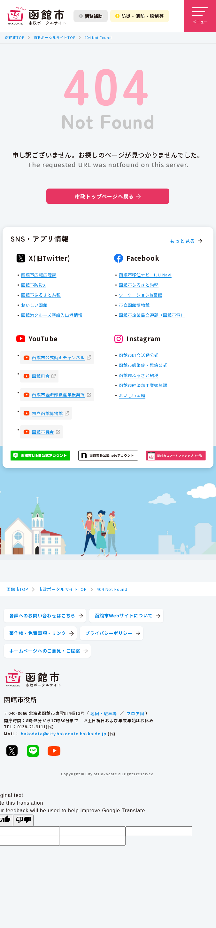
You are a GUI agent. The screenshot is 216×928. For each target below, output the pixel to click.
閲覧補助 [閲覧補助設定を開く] (91, 16)
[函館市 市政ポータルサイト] (36, 16)
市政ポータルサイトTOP (54, 37)
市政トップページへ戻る (108, 196)
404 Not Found (98, 37)
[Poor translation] (23, 820)
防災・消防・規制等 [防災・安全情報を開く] (139, 16)
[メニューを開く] (200, 16)
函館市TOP (14, 37)
